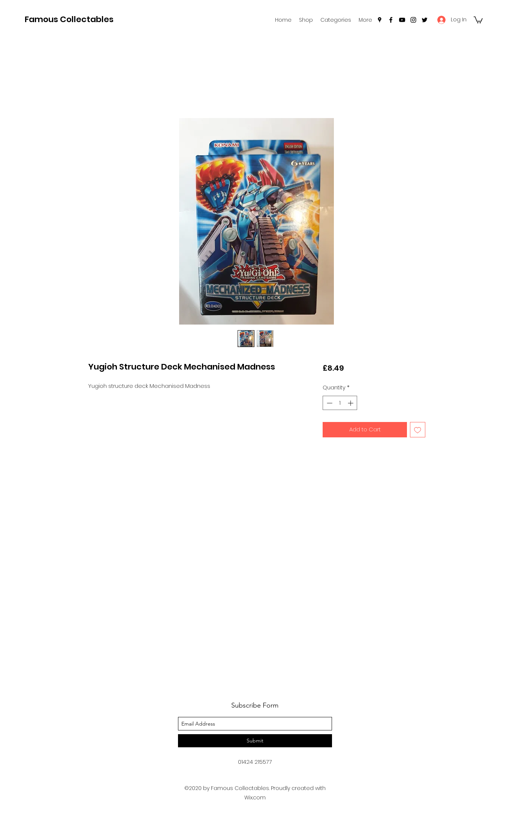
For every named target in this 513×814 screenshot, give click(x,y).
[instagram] (413, 20)
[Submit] (255, 740)
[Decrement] (329, 403)
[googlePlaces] (379, 20)
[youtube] (402, 20)
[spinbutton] (340, 403)
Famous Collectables (69, 19)
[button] (336, 19)
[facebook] (391, 20)
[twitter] (424, 20)
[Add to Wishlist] (417, 429)
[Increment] (351, 403)
